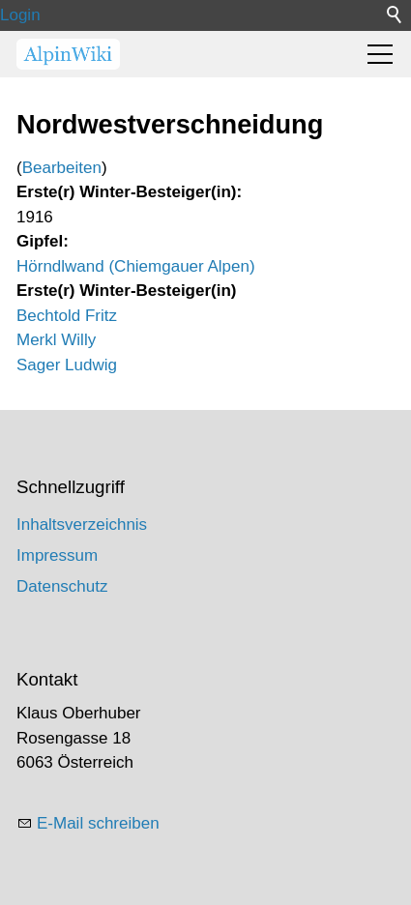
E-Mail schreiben (98, 823)
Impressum (57, 555)
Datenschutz (62, 586)
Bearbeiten (62, 168)
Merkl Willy (56, 340)
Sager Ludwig (66, 365)
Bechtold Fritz (66, 316)
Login (20, 15)
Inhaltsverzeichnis (81, 524)
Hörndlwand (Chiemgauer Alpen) (135, 266)
